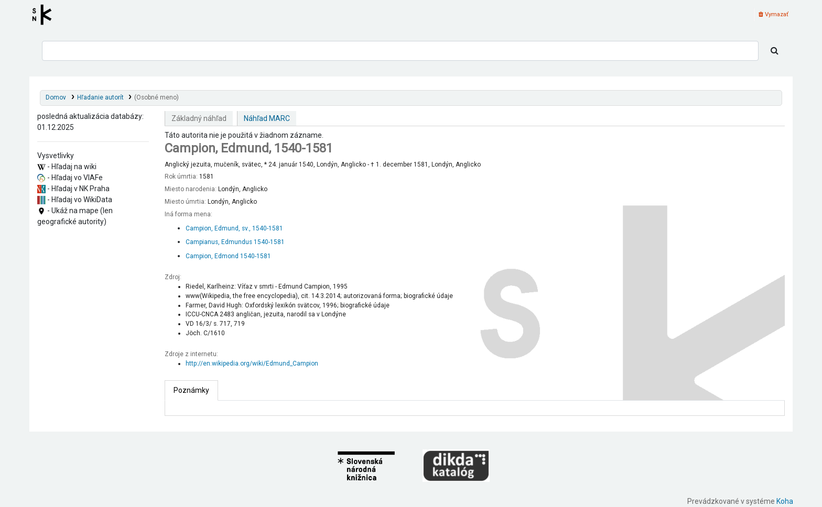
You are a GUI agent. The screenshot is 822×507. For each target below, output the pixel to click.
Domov (56, 97)
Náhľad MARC (267, 118)
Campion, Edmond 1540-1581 (228, 256)
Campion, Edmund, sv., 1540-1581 (234, 228)
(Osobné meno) (156, 97)
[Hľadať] (774, 51)
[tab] (191, 390)
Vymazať (773, 14)
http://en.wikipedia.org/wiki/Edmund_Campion (252, 363)
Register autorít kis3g (45, 14)
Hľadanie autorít (100, 97)
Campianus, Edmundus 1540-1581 (235, 242)
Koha (784, 501)
